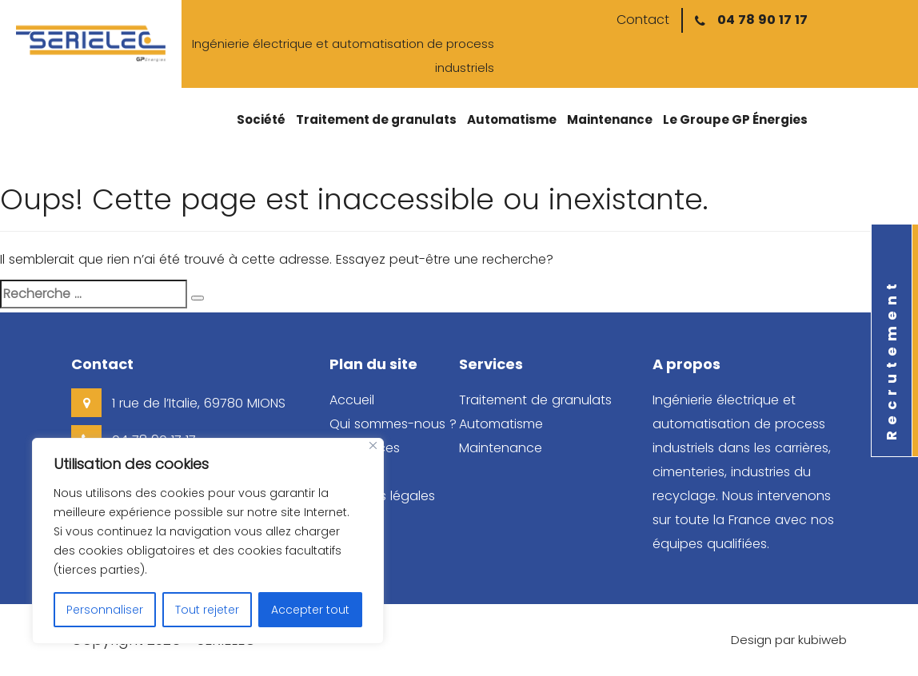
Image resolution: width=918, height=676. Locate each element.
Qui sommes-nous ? (393, 424)
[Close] (373, 445)
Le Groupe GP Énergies (735, 119)
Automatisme (512, 119)
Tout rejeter (207, 610)
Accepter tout (310, 610)
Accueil (351, 400)
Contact (643, 19)
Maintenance (610, 119)
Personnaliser (104, 610)
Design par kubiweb (789, 639)
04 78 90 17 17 (762, 19)
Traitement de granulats (376, 119)
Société (261, 119)
